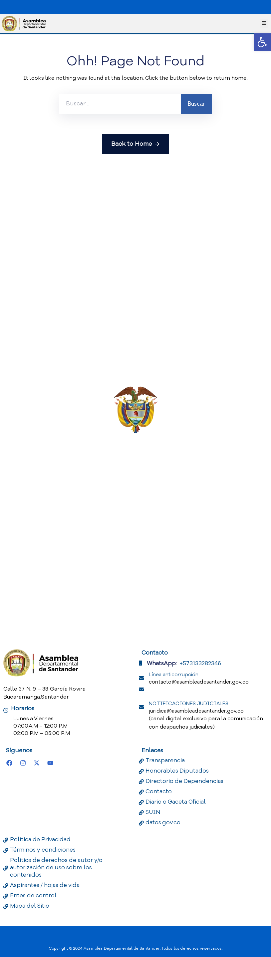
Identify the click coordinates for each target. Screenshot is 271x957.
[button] (262, 42)
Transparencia (165, 760)
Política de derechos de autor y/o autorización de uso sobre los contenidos (56, 867)
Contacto (158, 791)
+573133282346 (200, 663)
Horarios (22, 708)
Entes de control (33, 895)
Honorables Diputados (177, 771)
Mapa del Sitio (29, 906)
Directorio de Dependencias (184, 781)
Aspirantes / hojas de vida (45, 885)
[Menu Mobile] (264, 23)
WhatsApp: (162, 663)
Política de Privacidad (40, 839)
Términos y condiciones (43, 850)
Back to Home (135, 144)
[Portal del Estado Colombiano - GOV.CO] (22, 6)
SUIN (152, 812)
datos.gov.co (162, 822)
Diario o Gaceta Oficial (175, 802)
